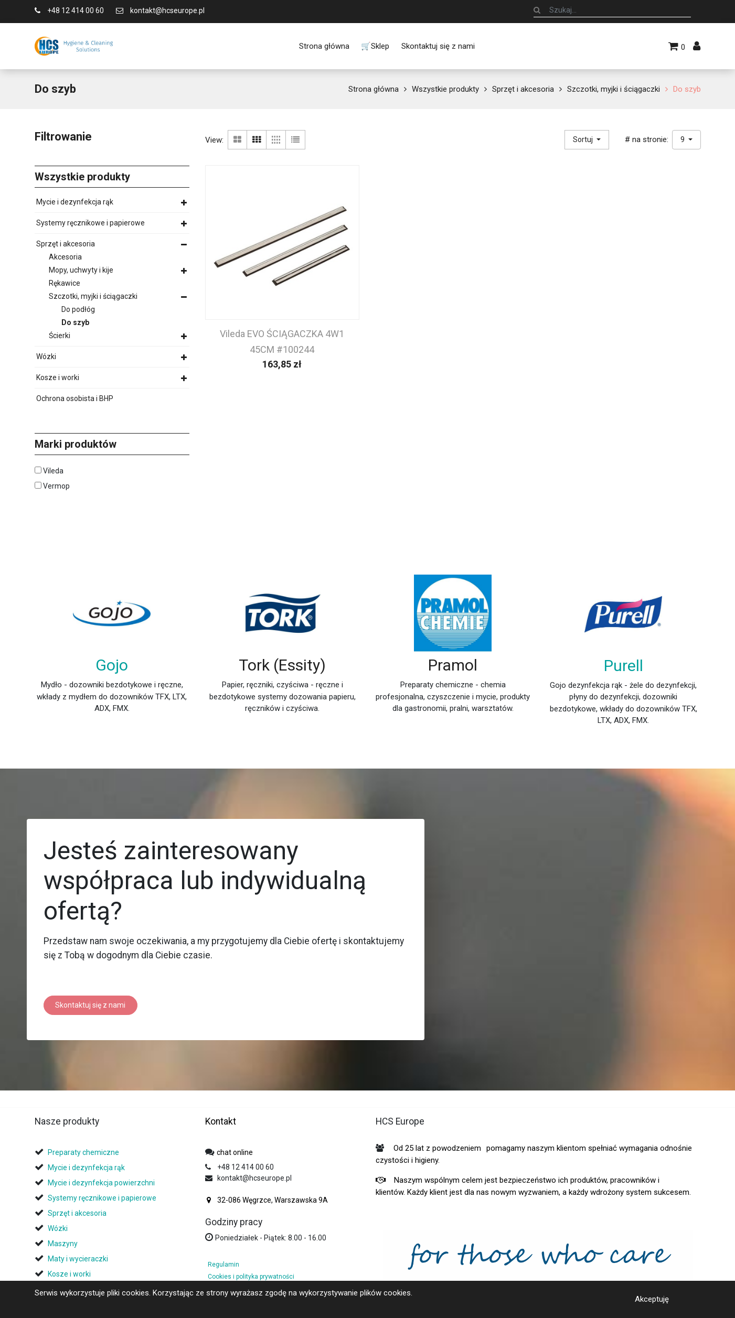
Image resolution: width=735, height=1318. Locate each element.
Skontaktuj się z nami (90, 1005)
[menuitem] (324, 46)
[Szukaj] (537, 10)
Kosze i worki (57, 377)
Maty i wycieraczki (78, 1259)
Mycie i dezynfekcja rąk (74, 202)
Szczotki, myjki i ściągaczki (613, 89)
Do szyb (687, 89)
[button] (586, 139)
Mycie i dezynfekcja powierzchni (101, 1183)
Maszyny (63, 1243)
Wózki (46, 356)
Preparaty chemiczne (84, 1152)
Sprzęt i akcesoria (523, 89)
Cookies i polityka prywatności (251, 1276)
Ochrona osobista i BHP (74, 398)
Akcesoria (65, 257)
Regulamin (223, 1264)
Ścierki (59, 335)
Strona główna (373, 89)
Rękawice (64, 283)
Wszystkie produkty (445, 89)
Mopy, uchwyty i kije (81, 270)
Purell (623, 665)
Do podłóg (78, 309)
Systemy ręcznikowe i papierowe (90, 223)
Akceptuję (652, 1299)
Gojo (111, 665)
